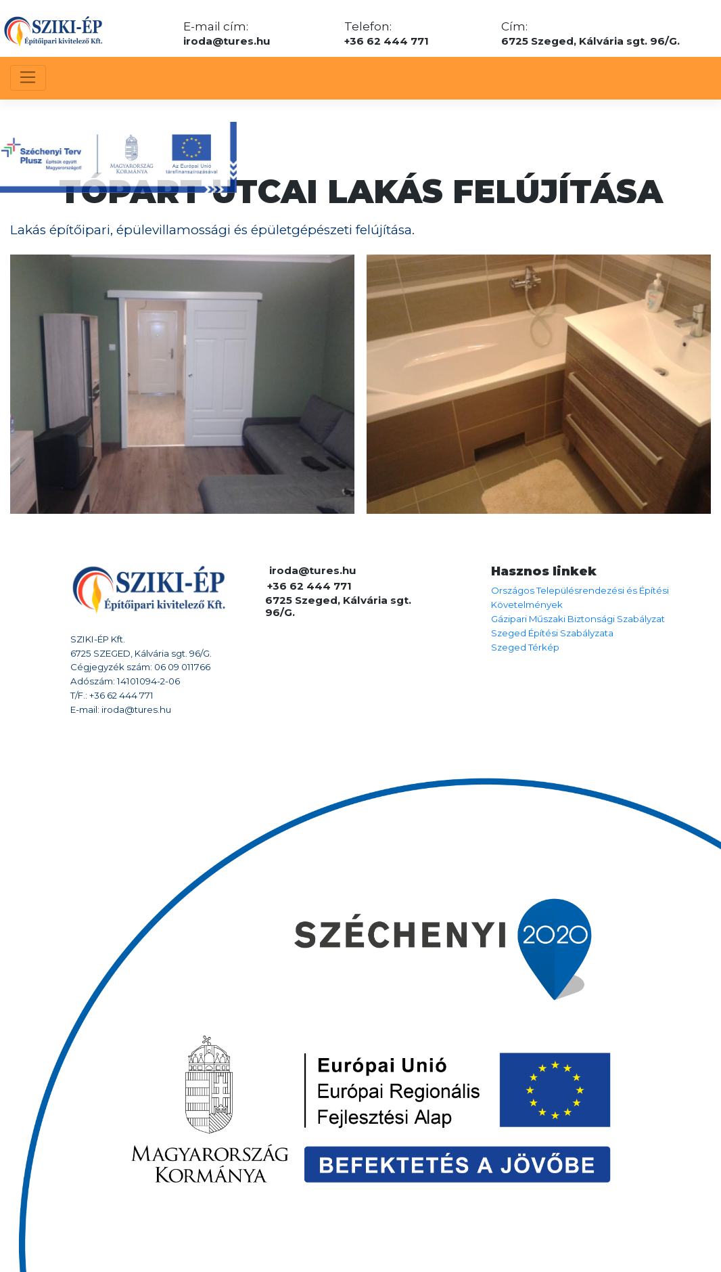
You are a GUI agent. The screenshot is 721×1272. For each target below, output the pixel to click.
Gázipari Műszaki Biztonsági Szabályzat (578, 618)
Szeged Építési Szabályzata (552, 633)
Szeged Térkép (525, 647)
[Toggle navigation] (28, 78)
